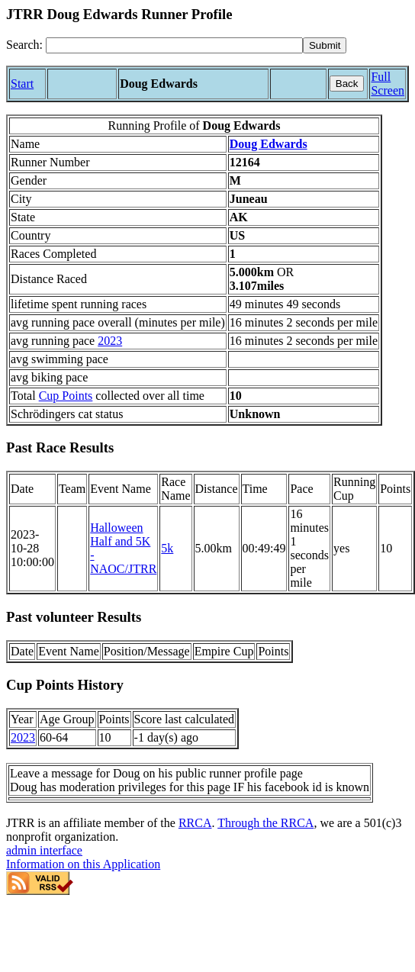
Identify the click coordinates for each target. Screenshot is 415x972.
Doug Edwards (268, 143)
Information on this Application (83, 864)
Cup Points (66, 395)
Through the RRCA (265, 822)
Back (347, 83)
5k (167, 548)
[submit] (324, 45)
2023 (110, 340)
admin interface (44, 850)
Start (22, 83)
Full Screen (387, 83)
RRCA (195, 822)
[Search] (174, 45)
